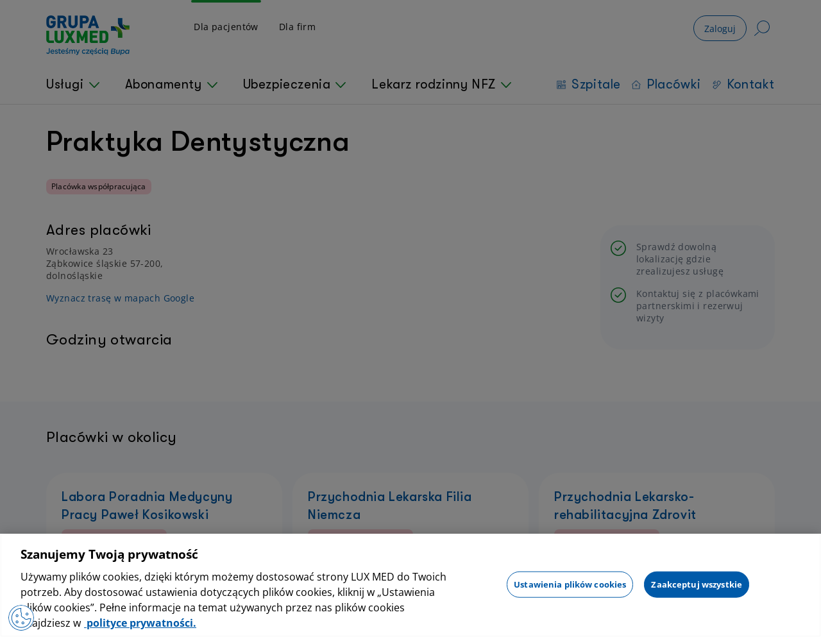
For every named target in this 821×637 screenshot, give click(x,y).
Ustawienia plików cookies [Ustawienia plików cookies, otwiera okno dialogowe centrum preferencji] (570, 584)
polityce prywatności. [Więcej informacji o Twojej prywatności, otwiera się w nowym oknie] (140, 623)
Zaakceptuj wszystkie (696, 584)
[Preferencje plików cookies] (21, 618)
